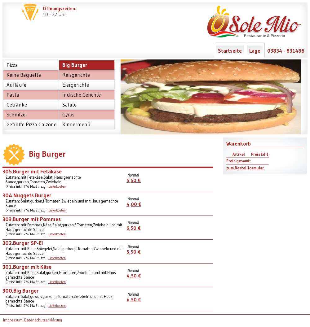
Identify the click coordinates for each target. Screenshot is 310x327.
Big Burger (74, 65)
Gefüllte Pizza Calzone (31, 124)
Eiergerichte (75, 85)
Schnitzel (17, 114)
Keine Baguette (24, 75)
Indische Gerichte (81, 95)
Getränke (17, 105)
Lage (254, 51)
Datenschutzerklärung (43, 320)
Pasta (13, 95)
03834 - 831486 (285, 51)
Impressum (13, 320)
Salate (69, 105)
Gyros (68, 114)
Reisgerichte (76, 75)
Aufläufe (16, 85)
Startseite (230, 51)
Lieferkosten (57, 186)
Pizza (12, 65)
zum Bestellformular (245, 168)
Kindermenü (76, 124)
